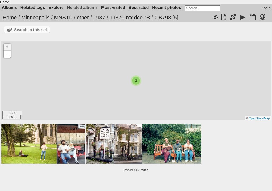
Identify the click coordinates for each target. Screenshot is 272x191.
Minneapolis (35, 17)
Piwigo (144, 169)
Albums (9, 7)
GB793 (162, 17)
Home (4, 2)
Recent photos (166, 7)
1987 (99, 17)
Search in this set (30, 29)
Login (266, 8)
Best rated (139, 7)
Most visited (113, 7)
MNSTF (63, 17)
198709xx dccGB (129, 17)
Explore (55, 7)
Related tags (32, 7)
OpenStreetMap (259, 118)
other (83, 17)
